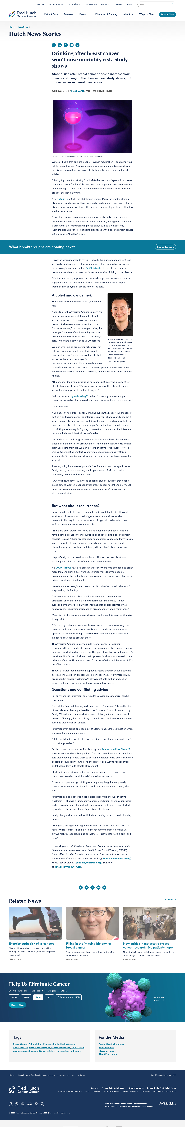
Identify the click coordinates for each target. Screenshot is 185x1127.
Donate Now (17, 1005)
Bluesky (77, 45)
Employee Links (136, 1088)
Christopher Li (20, 1047)
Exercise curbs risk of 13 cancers (31, 943)
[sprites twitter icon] (17, 1104)
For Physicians (90, 4)
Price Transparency (111, 1091)
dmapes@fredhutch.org (68, 866)
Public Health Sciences (64, 1044)
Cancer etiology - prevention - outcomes (60, 1051)
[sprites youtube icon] (29, 1104)
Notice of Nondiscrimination (164, 1091)
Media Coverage (107, 1051)
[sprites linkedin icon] (23, 1104)
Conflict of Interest (92, 1091)
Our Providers (73, 4)
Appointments (56, 4)
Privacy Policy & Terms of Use (70, 1091)
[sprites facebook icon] (11, 1104)
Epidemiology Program (40, 1044)
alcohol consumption (39, 1047)
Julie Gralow (77, 1047)
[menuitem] (51, 14)
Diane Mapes (77, 91)
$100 (38, 997)
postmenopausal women (25, 1051)
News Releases (106, 1047)
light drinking (78, 396)
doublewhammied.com (116, 858)
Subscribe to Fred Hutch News (161, 1088)
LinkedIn (60, 45)
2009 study (62, 567)
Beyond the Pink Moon (114, 749)
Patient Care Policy (130, 1091)
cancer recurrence (60, 1047)
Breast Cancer (20, 1044)
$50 (49, 997)
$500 (14, 997)
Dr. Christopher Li (95, 268)
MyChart (41, 4)
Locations (117, 4)
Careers (105, 4)
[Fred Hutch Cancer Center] (24, 1089)
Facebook (54, 45)
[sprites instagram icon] (36, 1104)
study (62, 198)
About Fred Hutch (108, 1054)
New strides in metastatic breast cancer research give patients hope (148, 945)
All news (170, 899)
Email (72, 45)
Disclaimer (146, 1091)
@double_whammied (87, 862)
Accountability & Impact (113, 1088)
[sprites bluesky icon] (42, 1104)
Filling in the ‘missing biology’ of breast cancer (88, 945)
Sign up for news (165, 247)
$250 (26, 997)
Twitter (66, 45)
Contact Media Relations (111, 1044)
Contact (129, 4)
